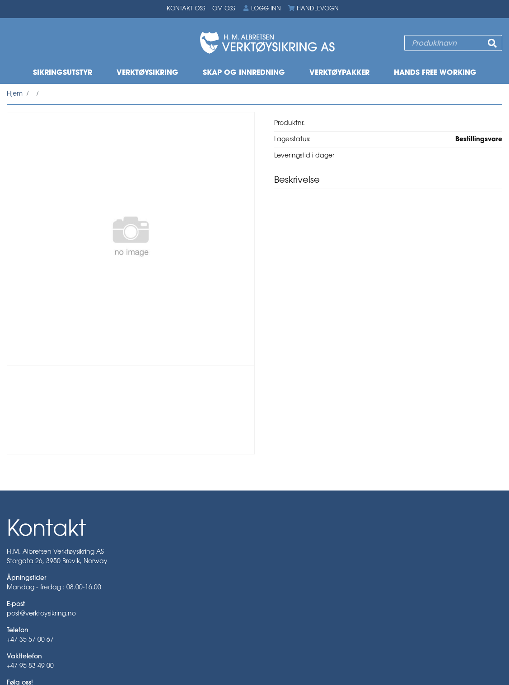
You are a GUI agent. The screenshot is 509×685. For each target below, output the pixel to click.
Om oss (223, 9)
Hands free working (435, 73)
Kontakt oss (186, 9)
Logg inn (261, 8)
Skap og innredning (244, 73)
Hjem (15, 94)
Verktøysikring (147, 73)
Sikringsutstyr (62, 73)
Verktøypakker (339, 73)
